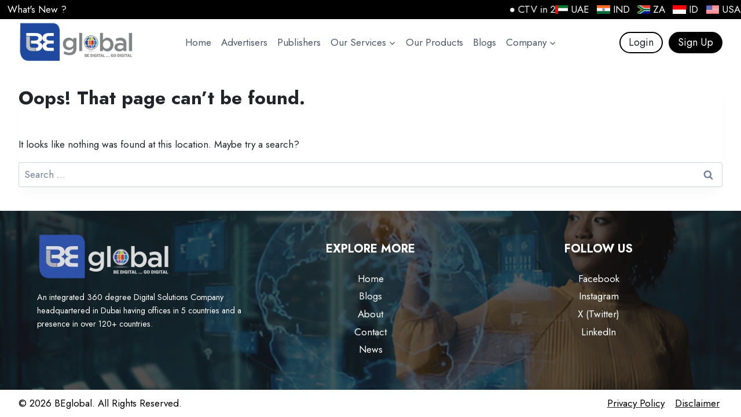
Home (198, 42)
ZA (651, 9)
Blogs (484, 42)
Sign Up (695, 42)
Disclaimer (697, 403)
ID (685, 9)
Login (641, 42)
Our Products (434, 42)
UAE (572, 9)
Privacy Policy (636, 403)
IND (613, 9)
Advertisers (244, 42)
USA (723, 9)
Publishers (299, 42)
